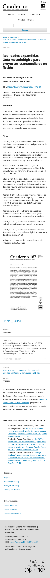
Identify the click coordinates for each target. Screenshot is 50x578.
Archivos (21, 14)
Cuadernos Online (26, 20)
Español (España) (11, 481)
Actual (11, 14)
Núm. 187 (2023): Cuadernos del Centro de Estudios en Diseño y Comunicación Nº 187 (24, 40)
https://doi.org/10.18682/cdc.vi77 (24, 542)
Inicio (5, 37)
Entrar (43, 2)
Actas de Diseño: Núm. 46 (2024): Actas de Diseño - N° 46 (27, 435)
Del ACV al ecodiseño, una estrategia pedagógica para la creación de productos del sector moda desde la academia (27, 443)
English (7, 477)
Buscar (25, 30)
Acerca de (34, 14)
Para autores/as (10, 509)
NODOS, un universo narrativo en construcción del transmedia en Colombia (27, 431)
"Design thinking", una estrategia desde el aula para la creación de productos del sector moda (27, 455)
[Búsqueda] (25, 25)
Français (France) (11, 485)
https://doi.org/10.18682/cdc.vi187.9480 (24, 87)
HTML (18, 321)
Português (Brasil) (12, 489)
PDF (8, 321)
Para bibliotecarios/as (12, 513)
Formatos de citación (13, 359)
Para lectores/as (10, 505)
